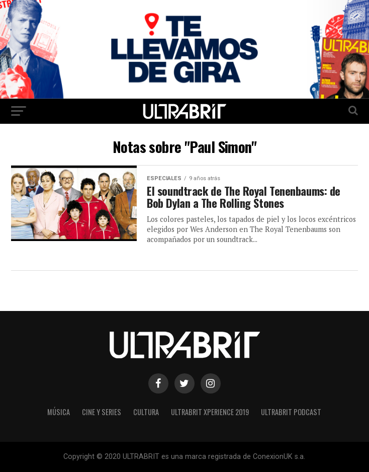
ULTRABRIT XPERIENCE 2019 (210, 412)
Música (58, 412)
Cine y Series (101, 412)
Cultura (146, 412)
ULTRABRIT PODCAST (291, 412)
